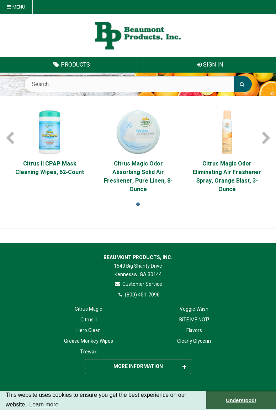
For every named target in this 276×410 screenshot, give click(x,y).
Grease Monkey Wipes (88, 341)
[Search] (243, 84)
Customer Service (138, 284)
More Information (150, 366)
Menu (16, 7)
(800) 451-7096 (138, 295)
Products (71, 65)
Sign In (210, 65)
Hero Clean (88, 330)
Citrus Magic (88, 309)
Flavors (194, 330)
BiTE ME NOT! (194, 320)
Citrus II (88, 320)
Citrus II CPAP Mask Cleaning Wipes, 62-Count (49, 168)
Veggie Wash (194, 309)
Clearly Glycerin (194, 341)
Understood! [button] (241, 400)
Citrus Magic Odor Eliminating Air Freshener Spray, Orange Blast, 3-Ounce (227, 176)
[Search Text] (138, 84)
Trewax (88, 352)
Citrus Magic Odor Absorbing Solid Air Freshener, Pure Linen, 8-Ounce (138, 176)
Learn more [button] (43, 404)
